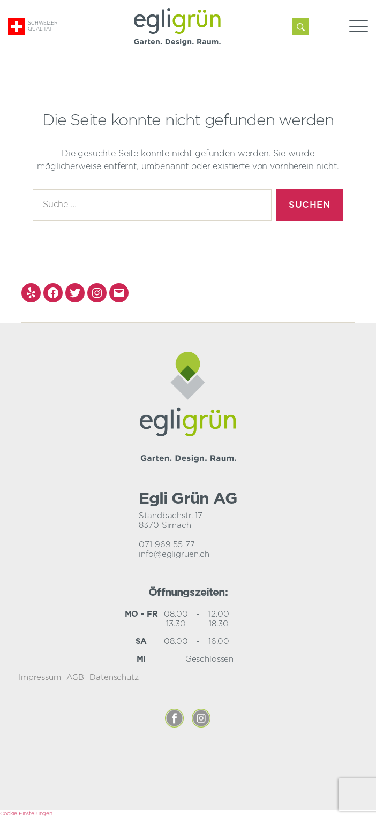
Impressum (40, 677)
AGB (75, 677)
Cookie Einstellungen (26, 813)
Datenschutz (113, 677)
